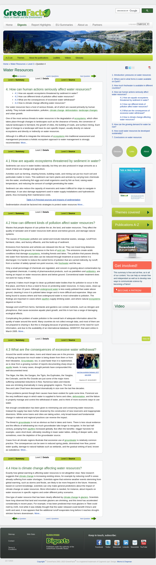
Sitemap (11, 534)
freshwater (25, 239)
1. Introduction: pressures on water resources (131, 75)
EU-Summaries (64, 24)
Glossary (79, 58)
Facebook (99, 547)
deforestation (71, 110)
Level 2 (31, 64)
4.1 (16, 93)
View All (146, 339)
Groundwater (27, 361)
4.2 (16, 96)
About (146, 151)
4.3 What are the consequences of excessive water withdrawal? (135, 112)
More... (24, 142)
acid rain (61, 250)
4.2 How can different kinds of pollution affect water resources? (134, 105)
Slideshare (117, 547)
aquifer (9, 367)
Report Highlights (41, 24)
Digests (22, 24)
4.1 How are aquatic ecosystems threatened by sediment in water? (134, 99)
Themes (20, 58)
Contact (11, 541)
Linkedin (126, 547)
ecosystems (80, 118)
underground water (49, 289)
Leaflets (56, 58)
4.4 (16, 103)
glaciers (84, 497)
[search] (127, 10)
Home (9, 24)
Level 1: (16, 80)
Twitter (108, 547)
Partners (97, 24)
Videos (68, 58)
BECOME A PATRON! (127, 290)
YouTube (143, 547)
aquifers (45, 299)
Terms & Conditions (12, 548)
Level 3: (68, 80)
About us (83, 24)
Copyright (41, 562)
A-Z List (9, 58)
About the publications (38, 58)
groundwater (24, 422)
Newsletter (135, 547)
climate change (57, 110)
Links (132, 151)
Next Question (85, 76)
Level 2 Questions (52, 76)
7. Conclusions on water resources (127, 137)
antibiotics (91, 271)
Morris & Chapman (124, 562)
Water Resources (18, 64)
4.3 (16, 100)
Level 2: (42, 78)
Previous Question (19, 76)
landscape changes (88, 110)
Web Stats (31, 534)
